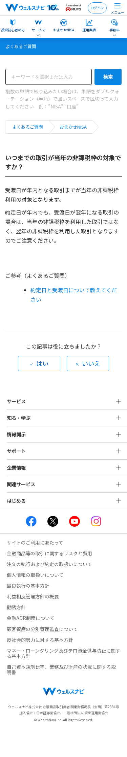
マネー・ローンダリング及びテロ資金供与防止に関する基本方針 (63, 653)
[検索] (48, 77)
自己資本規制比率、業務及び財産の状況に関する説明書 (61, 669)
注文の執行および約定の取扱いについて (49, 564)
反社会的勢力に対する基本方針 (40, 639)
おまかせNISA (73, 127)
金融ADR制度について (31, 618)
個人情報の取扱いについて (35, 574)
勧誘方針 (16, 607)
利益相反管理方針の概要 (33, 596)
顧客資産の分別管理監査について (42, 629)
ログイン (97, 7)
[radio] (39, 363)
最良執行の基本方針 (28, 585)
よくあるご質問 (27, 127)
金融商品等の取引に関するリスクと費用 (49, 553)
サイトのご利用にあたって (35, 542)
